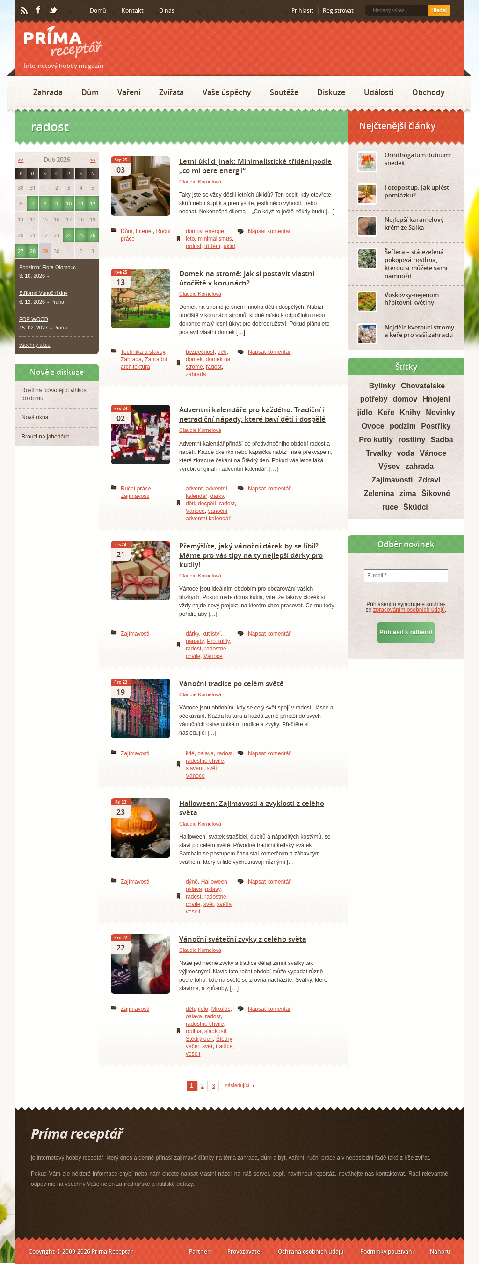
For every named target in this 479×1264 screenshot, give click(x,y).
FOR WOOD (33, 319)
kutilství (211, 633)
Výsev (389, 466)
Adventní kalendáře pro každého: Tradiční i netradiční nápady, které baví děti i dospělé (252, 414)
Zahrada (48, 92)
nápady (194, 641)
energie (214, 231)
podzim (403, 426)
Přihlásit (302, 11)
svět (212, 768)
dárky (217, 496)
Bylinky (382, 386)
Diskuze (331, 92)
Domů (98, 11)
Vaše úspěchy (227, 92)
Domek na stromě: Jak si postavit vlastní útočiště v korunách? (246, 278)
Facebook (38, 10)
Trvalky (379, 453)
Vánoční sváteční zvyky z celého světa (242, 938)
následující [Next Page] (237, 1085)
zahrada (196, 374)
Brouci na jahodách (46, 436)
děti (222, 352)
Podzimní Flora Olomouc (47, 267)
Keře (386, 412)
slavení (194, 768)
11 (81, 203)
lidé (190, 753)
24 (69, 235)
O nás (166, 11)
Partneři (200, 1252)
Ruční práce (136, 488)
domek (194, 359)
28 (33, 251)
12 (92, 203)
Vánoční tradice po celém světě (231, 683)
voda (405, 453)
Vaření (128, 92)
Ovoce (373, 426)
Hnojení (436, 399)
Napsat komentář (269, 231)
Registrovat (338, 11)
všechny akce (35, 345)
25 (81, 235)
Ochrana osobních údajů (311, 1252)
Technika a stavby (143, 352)
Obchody (428, 92)
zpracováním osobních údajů (409, 609)
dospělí (207, 503)
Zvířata (171, 92)
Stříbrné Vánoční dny (43, 293)
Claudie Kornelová (200, 181)
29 (45, 251)
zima (407, 493)
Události (378, 92)
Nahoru (440, 1252)
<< (20, 159)
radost (193, 246)
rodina (193, 1031)
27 (20, 251)
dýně (192, 881)
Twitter (53, 11)
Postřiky (435, 426)
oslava (205, 753)
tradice (224, 1046)
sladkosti (215, 1031)
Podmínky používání (387, 1252)
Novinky (440, 412)
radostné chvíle (205, 761)
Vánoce (195, 511)
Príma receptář (63, 42)
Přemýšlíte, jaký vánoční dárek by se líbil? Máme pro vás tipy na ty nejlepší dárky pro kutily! (251, 555)
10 (69, 203)
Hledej (439, 10)
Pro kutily (218, 641)
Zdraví (429, 480)
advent (194, 488)
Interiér (144, 231)
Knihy (410, 412)
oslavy (212, 889)
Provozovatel (244, 1252)
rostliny (412, 440)
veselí (193, 911)
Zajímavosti (135, 496)
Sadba (442, 440)
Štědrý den (199, 1039)
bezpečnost (200, 352)
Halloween (214, 881)
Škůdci (415, 507)
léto (190, 238)
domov (194, 231)
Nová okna (35, 417)
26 (92, 235)
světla (224, 904)
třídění (212, 246)
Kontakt (133, 11)
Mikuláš (221, 1009)
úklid (229, 246)
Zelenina (379, 493)
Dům (90, 92)
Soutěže (284, 92)
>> (92, 159)
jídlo (203, 1009)
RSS (25, 11)
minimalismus (215, 238)
